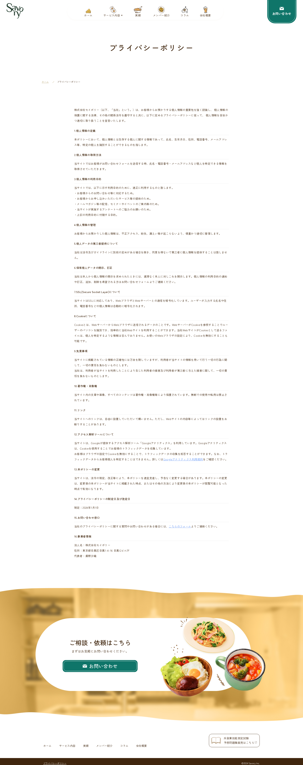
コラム (124, 742)
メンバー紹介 (104, 742)
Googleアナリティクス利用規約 (183, 459)
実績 (86, 742)
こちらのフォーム (180, 526)
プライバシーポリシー (54, 760)
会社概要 (141, 742)
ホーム (45, 81)
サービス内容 (67, 742)
